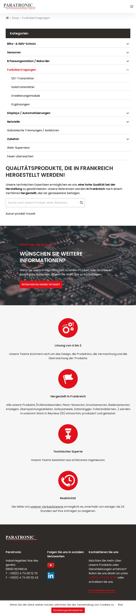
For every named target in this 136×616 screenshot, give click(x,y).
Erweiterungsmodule (25, 96)
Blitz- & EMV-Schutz (21, 44)
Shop (15, 18)
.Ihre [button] (120, 604)
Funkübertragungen (21, 70)
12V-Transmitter (22, 78)
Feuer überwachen (20, 156)
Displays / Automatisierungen (28, 113)
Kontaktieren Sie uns (102, 590)
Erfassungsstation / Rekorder (28, 61)
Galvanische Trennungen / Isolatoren (33, 130)
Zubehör (13, 139)
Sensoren (14, 52)
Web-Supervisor (18, 148)
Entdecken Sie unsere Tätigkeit (41, 284)
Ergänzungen (20, 104)
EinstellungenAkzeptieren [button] (68, 610)
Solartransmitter (23, 87)
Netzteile (13, 122)
